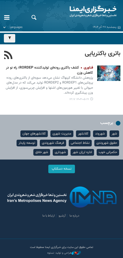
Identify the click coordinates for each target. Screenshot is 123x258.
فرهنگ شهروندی (53, 143)
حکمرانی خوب (108, 152)
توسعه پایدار (27, 143)
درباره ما (74, 215)
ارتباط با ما (48, 215)
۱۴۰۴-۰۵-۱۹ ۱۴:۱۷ (79, 99)
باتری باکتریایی (102, 54)
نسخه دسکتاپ (62, 168)
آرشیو (62, 215)
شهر (114, 133)
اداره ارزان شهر (82, 152)
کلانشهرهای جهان (34, 133)
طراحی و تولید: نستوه (64, 253)
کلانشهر (83, 133)
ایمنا (82, 11)
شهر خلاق (41, 152)
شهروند (100, 133)
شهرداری (60, 152)
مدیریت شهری (61, 133)
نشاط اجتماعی (80, 143)
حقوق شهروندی (106, 143)
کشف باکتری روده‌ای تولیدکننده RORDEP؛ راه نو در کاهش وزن (49, 70)
